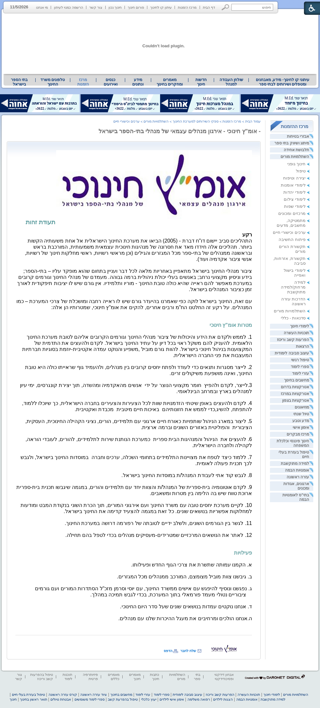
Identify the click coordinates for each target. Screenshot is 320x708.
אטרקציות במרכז (295, 393)
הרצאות (302, 346)
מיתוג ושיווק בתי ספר (291, 143)
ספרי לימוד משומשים (89, 699)
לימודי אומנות (293, 185)
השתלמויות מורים (295, 156)
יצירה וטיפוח (294, 178)
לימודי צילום (295, 199)
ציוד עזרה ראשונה (93, 694)
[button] (225, 7)
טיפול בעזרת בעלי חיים (28, 694)
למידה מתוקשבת (295, 463)
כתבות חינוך (154, 677)
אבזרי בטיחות (298, 136)
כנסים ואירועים (110, 82)
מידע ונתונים (137, 82)
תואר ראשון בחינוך (33, 699)
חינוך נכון (115, 7)
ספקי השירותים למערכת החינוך (196, 121)
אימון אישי (301, 427)
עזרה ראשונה (298, 477)
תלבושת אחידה (296, 150)
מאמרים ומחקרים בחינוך (170, 82)
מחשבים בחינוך (296, 380)
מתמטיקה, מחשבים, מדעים (291, 223)
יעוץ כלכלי (148, 699)
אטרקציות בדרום (295, 387)
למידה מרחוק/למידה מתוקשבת (293, 287)
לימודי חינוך (299, 326)
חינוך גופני (296, 163)
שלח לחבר (188, 651)
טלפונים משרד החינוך (52, 82)
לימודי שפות (295, 206)
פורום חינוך (136, 7)
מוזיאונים (302, 407)
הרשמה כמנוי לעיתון (68, 7)
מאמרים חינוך (135, 677)
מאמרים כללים (113, 677)
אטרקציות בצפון (295, 400)
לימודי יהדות (294, 192)
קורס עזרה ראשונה (62, 694)
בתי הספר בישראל (19, 82)
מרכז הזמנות (187, 7)
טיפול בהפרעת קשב (123, 699)
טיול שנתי (301, 414)
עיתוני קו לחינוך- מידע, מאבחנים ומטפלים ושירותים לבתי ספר (283, 82)
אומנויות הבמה (297, 470)
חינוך (13, 699)
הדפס (168, 651)
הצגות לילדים (223, 699)
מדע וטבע (300, 420)
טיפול (301, 171)
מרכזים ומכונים (292, 213)
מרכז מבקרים (298, 434)
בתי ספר (197, 677)
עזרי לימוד (300, 373)
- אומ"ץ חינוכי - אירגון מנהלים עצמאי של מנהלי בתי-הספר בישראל (180, 131)
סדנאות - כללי (293, 318)
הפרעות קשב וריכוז (293, 339)
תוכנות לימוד (67, 677)
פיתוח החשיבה (292, 239)
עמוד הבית (253, 121)
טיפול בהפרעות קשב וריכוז (41, 677)
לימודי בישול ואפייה (295, 273)
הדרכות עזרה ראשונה (293, 301)
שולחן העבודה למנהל (231, 82)
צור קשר (95, 7)
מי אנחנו (42, 7)
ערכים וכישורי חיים (289, 232)
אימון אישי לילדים (172, 699)
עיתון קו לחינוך (161, 7)
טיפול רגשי (300, 360)
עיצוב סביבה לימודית (292, 353)
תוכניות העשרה (296, 333)
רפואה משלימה (198, 699)
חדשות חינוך (201, 82)
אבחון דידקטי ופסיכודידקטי (224, 677)
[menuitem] (282, 82)
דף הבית (209, 7)
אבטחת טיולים (60, 699)
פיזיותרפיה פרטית (90, 677)
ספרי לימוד (300, 366)
